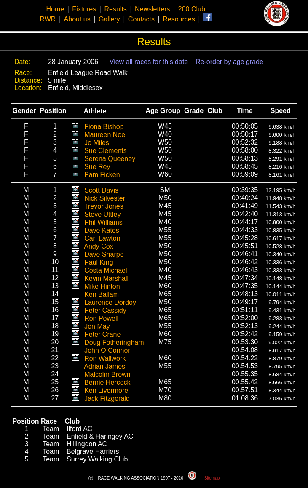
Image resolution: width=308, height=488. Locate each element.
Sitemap (212, 478)
